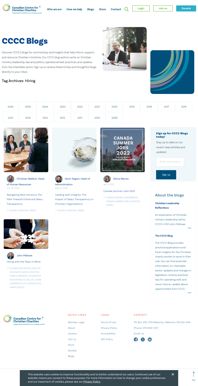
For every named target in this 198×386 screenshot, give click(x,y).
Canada (110, 197)
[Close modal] (172, 374)
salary (13, 210)
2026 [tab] (10, 106)
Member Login (76, 322)
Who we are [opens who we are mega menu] (54, 9)
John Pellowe (24, 255)
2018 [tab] (149, 106)
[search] (126, 9)
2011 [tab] (79, 117)
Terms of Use (108, 322)
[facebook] (136, 339)
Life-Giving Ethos (31, 283)
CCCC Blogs (25, 41)
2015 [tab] (10, 117)
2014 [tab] (28, 117)
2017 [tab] (166, 106)
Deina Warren (121, 178)
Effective (34, 272)
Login (141, 8)
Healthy (36, 268)
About (71, 327)
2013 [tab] (45, 117)
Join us (72, 339)
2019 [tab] (132, 106)
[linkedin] (150, 339)
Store (102, 9)
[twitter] (143, 339)
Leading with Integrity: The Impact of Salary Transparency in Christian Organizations (74, 199)
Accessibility (108, 333)
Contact (116, 9)
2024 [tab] (45, 106)
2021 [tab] (97, 106)
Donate (72, 350)
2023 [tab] (62, 106)
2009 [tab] (115, 117)
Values (20, 287)
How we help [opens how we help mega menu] (74, 9)
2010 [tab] (97, 117)
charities (135, 201)
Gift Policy (107, 339)
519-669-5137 (150, 327)
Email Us (139, 333)
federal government (126, 197)
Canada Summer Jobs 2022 (119, 191)
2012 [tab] (62, 117)
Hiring (32, 210)
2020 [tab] (114, 106)
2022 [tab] (80, 106)
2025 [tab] (28, 106)
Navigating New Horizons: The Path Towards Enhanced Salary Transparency (25, 199)
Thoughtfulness (19, 272)
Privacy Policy (109, 327)
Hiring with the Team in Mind (23, 261)
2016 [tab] (184, 106)
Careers (72, 333)
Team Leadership (19, 276)
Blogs (90, 9)
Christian (22, 210)
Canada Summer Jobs (117, 201)
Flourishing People (20, 268)
